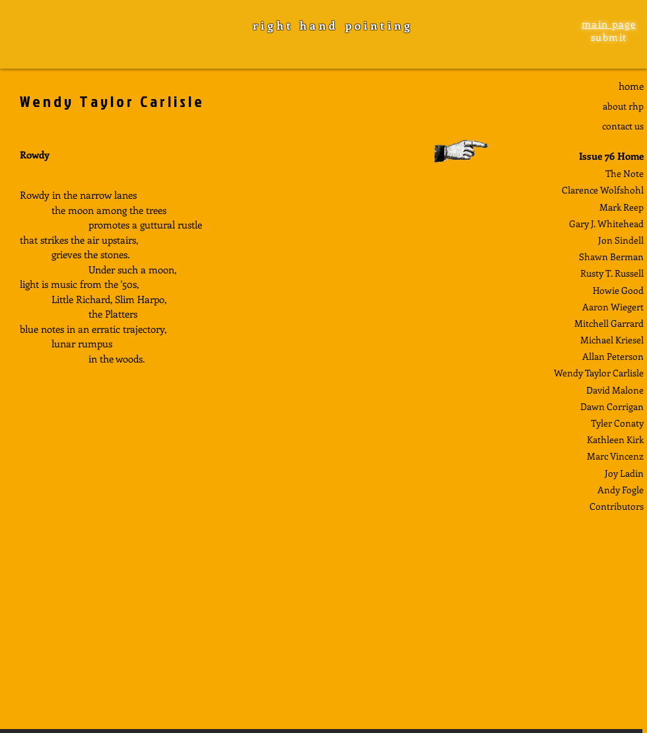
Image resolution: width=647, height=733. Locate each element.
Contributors (617, 506)
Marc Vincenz (615, 456)
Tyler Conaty (617, 423)
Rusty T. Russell (612, 273)
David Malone (615, 390)
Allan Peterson (613, 356)
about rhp (623, 106)
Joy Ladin (624, 473)
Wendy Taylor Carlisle (599, 372)
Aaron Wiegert (613, 306)
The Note (624, 173)
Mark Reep (621, 207)
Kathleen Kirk (615, 439)
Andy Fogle (620, 489)
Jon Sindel (619, 240)
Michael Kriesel (612, 339)
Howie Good (618, 290)
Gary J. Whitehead (606, 223)
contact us (623, 126)
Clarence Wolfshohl (603, 190)
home (631, 85)
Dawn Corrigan (612, 406)
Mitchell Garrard (609, 323)
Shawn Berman (611, 256)
